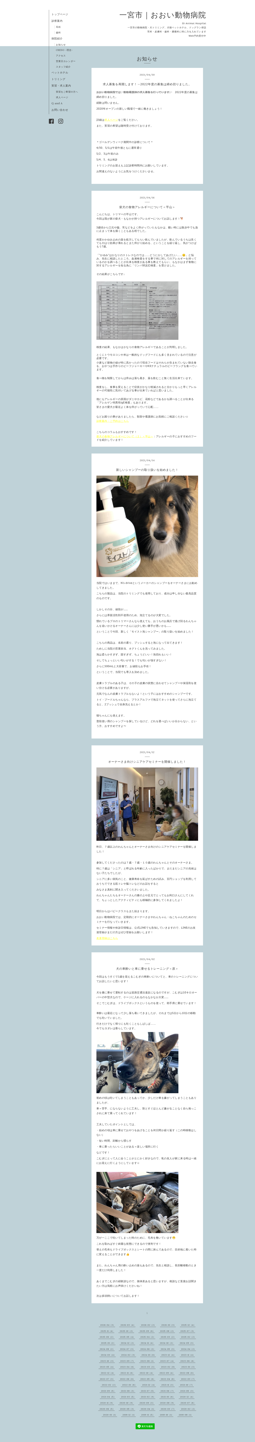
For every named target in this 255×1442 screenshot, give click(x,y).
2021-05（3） (187, 1391)
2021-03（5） (128, 1397)
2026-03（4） (128, 1325)
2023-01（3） (188, 1367)
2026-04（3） (107, 1325)
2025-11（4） (107, 1331)
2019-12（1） (129, 1415)
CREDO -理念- (64, 50)
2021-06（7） (168, 1391)
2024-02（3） (128, 1355)
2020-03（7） (168, 1409)
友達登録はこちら (107, 938)
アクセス (61, 55)
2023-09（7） (127, 1361)
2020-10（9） (127, 1403)
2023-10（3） (107, 1361)
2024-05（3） (168, 1349)
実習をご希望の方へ (67, 91)
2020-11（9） (107, 1403)
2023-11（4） (188, 1355)
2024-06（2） (147, 1349)
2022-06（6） (127, 1379)
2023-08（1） (147, 1361)
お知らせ (61, 44)
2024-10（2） (167, 1343)
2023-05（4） (107, 1367)
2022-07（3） (107, 1379)
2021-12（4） (149, 1385)
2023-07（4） (167, 1361)
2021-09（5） (108, 1391)
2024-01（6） (149, 1355)
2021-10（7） (187, 1385)
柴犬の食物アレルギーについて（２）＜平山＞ (124, 436)
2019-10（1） (166, 1415)
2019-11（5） (147, 1415)
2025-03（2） (168, 1337)
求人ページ (62, 97)
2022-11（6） (127, 1373)
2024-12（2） (128, 1343)
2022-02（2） (109, 1385)
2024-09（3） (187, 1343)
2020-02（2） (188, 1409)
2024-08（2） (107, 1349)
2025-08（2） (167, 1331)
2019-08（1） (186, 1415)
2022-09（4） (167, 1373)
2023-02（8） (168, 1367)
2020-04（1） (148, 1409)
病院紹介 (57, 38)
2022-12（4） (108, 1373)
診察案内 (57, 20)
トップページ (59, 14)
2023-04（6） (127, 1367)
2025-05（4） (127, 1337)
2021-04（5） (108, 1397)
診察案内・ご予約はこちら (112, 421)
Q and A (58, 103)
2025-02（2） (188, 1337)
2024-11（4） (147, 1343)
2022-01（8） (129, 1385)
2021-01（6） (168, 1397)
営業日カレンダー (66, 61)
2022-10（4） (147, 1373)
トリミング (58, 79)
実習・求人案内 (61, 85)
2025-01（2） (108, 1343)
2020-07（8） (188, 1403)
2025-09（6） (147, 1331)
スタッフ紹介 (63, 66)
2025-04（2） (147, 1337)
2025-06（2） (107, 1337)
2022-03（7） (188, 1379)
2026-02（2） (148, 1325)
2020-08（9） (167, 1403)
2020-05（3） (127, 1409)
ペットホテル (59, 72)
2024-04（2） (188, 1349)
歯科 (58, 32)
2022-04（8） (168, 1379)
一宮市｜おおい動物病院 (162, 14)
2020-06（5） (107, 1409)
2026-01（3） (168, 1325)
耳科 (58, 27)
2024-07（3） (127, 1349)
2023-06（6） (187, 1361)
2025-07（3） (187, 1331)
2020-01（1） (110, 1415)
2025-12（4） (188, 1325)
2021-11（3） (168, 1385)
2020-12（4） (187, 1397)
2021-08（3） (128, 1391)
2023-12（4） (168, 1355)
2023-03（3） (148, 1367)
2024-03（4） (108, 1355)
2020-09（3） (147, 1403)
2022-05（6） (147, 1379)
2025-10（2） (127, 1331)
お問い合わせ (59, 109)
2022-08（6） (187, 1373)
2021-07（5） (148, 1391)
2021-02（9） (148, 1397)
